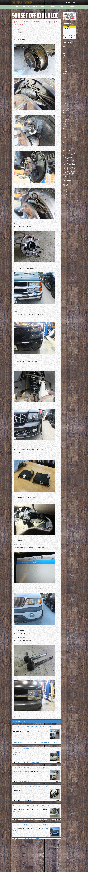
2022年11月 (65, 190)
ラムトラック (65, 133)
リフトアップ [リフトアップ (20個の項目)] (70, 170)
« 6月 (69, 39)
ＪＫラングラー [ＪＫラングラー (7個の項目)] (68, 176)
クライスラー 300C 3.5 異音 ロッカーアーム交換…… (30, 767)
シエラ (64, 89)
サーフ (64, 87)
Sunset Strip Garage (28, 740)
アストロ (64, 62)
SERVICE (53, 7)
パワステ (20, 800)
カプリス (64, 83)
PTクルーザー (65, 57)
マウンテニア (65, 130)
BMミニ (64, 46)
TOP (16, 7)
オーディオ (65, 82)
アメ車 (19, 762)
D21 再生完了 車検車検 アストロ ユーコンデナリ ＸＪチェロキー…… (36, 748)
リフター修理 (40, 742)
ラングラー (65, 137)
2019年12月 (65, 196)
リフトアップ (32, 838)
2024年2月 (65, 185)
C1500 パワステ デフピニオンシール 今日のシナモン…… (31, 786)
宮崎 (32, 762)
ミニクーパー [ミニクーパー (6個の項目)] (65, 167)
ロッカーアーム (24, 781)
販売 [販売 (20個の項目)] (71, 174)
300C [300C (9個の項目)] (64, 152)
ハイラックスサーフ (66, 114)
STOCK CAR (25, 7)
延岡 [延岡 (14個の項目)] (73, 173)
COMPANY (43, 7)
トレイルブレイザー (66, 108)
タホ (28, 838)
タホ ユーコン (65, 99)
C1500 (17, 800)
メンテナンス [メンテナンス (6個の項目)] (69, 167)
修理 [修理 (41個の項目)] (66, 173)
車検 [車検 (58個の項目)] (64, 176)
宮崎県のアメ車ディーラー (48, 742)
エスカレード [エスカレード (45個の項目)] (69, 159)
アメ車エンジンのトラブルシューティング (39, 740)
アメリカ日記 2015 (66, 64)
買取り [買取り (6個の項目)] (73, 174)
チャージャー (65, 105)
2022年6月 (65, 191)
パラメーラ (65, 117)
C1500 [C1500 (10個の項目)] (68, 152)
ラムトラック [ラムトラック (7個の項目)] (68, 168)
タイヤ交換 (65, 94)
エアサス (22, 762)
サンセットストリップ (23, 838)
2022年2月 (65, 192)
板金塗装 (64, 146)
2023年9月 (65, 187)
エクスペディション (66, 76)
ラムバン (64, 135)
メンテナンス (65, 131)
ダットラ (26, 762)
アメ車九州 (57, 740)
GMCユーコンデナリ (19, 740)
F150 (64, 53)
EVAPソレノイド (19, 819)
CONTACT (71, 7)
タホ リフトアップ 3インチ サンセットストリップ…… (30, 824)
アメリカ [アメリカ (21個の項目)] (70, 154)
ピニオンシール (25, 800)
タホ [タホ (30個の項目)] (64, 163)
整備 (34, 762)
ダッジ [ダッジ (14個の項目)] (67, 163)
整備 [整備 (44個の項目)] (64, 174)
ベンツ (64, 128)
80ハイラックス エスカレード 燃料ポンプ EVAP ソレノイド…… (34, 805)
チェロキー (65, 103)
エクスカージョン (66, 71)
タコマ (64, 98)
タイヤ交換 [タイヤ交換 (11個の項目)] (73, 161)
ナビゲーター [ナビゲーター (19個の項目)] (71, 164)
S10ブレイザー (65, 60)
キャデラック (35, 742)
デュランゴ (65, 107)
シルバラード (65, 92)
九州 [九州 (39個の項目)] (70, 171)
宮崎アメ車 (30, 781)
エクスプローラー (66, 75)
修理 (45, 819)
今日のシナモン (31, 800)
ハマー (64, 115)
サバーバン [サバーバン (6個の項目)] (68, 160)
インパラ (64, 69)
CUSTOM (34, 7)
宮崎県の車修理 (56, 742)
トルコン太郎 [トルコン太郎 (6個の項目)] (71, 163)
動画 (63, 142)
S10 (63, 59)
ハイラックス (39, 819)
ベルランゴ (65, 126)
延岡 (38, 838)
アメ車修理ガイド (16, 742)
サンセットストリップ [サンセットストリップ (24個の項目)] (69, 160)
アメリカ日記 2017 (66, 66)
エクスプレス (65, 73)
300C (17, 781)
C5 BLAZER (65, 50)
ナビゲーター (65, 110)
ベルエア (64, 124)
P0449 (24, 819)
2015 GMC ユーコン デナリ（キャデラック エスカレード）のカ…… (33, 726)
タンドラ (64, 101)
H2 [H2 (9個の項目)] (74, 152)
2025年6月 (65, 182)
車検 (38, 762)
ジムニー (64, 91)
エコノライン (65, 78)
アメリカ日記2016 (66, 67)
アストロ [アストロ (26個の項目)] (65, 154)
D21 (16, 762)
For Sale (64, 55)
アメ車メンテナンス (51, 740)
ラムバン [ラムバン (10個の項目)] (72, 168)
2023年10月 (65, 186)
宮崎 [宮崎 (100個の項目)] (70, 173)
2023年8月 (65, 189)
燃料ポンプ (51, 819)
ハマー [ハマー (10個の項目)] (69, 165)
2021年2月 (65, 195)
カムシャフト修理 (29, 742)
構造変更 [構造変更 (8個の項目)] (67, 174)
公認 (29, 762)
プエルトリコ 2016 (66, 119)
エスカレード (22, 742)
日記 (63, 144)
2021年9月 (65, 194)
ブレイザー (65, 121)
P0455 (27, 819)
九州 (43, 819)
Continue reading (44, 771)
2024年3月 (65, 184)
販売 (36, 762)
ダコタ (64, 96)
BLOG (62, 7)
